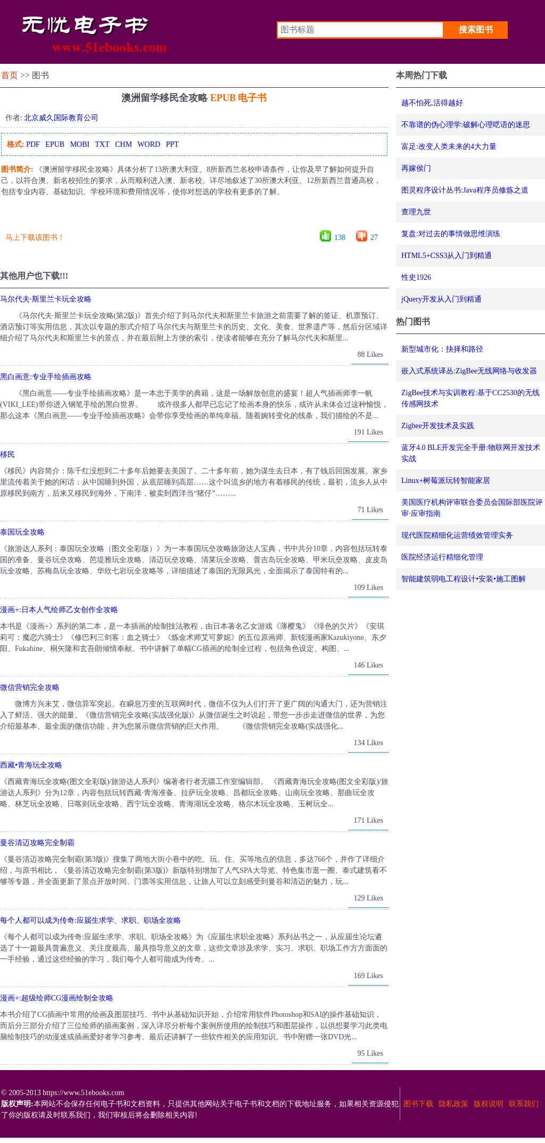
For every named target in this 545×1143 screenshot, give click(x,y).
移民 (7, 454)
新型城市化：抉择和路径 (442, 349)
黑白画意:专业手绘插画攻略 (46, 377)
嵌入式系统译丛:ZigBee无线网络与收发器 (469, 371)
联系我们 (524, 1104)
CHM (123, 144)
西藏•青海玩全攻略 (31, 765)
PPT (172, 144)
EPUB (54, 144)
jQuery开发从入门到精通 (441, 299)
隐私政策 (453, 1104)
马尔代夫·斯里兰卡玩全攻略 (46, 299)
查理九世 (416, 212)
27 (374, 237)
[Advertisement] (193, 217)
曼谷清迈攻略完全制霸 (37, 843)
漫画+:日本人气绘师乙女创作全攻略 (59, 610)
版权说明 (488, 1104)
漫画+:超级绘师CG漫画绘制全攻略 (56, 998)
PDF (33, 144)
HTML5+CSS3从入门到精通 (446, 256)
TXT (102, 144)
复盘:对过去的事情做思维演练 (450, 234)
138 (339, 237)
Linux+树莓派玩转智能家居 (445, 481)
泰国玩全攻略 (22, 532)
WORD (148, 144)
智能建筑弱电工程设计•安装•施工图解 (463, 579)
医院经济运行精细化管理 (442, 557)
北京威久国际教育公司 (61, 118)
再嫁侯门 (416, 168)
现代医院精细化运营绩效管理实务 (457, 535)
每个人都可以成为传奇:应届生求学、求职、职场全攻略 (90, 920)
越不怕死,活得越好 (432, 103)
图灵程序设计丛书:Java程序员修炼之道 (465, 190)
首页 (9, 75)
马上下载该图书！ (35, 237)
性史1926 (416, 277)
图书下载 (418, 1104)
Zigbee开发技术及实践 (437, 426)
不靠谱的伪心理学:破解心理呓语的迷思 (465, 125)
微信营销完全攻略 (30, 687)
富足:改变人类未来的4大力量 (449, 147)
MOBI (80, 144)
